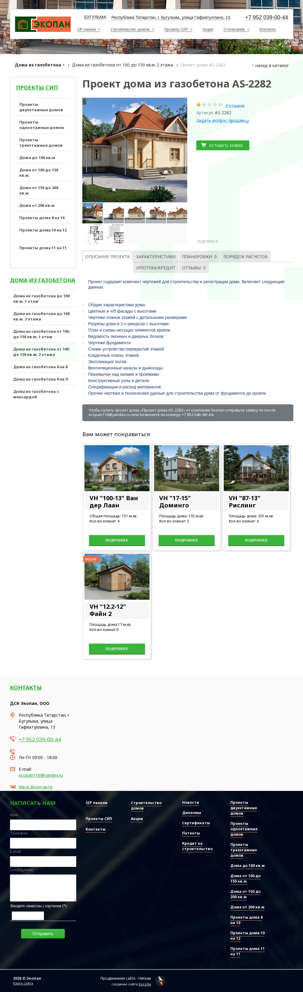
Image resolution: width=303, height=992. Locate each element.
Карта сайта (23, 983)
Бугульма (95, 17)
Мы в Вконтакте (35, 787)
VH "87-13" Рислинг (244, 501)
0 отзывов (235, 106)
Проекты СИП (37, 87)
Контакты (26, 687)
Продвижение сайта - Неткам (125, 978)
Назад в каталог (272, 65)
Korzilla (145, 984)
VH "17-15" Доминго (175, 501)
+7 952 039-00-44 (266, 17)
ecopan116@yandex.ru (41, 775)
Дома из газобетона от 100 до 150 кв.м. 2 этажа (122, 65)
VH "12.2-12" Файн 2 (108, 610)
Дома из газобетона (38, 65)
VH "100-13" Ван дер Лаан (114, 501)
